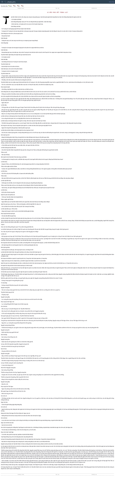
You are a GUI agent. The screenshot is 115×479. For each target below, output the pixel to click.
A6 (22, 6)
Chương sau (94, 8)
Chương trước (21, 8)
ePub (10, 6)
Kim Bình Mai (4, 6)
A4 (14, 6)
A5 (18, 6)
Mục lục (57, 8)
